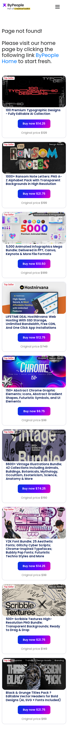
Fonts (61, 509)
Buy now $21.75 (34, 194)
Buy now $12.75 (34, 337)
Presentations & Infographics (49, 214)
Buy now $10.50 (34, 264)
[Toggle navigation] (57, 6)
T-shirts (29, 660)
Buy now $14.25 (34, 123)
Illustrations (58, 431)
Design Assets (56, 144)
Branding (59, 660)
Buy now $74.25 (34, 488)
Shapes (42, 358)
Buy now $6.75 (34, 411)
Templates (16, 660)
